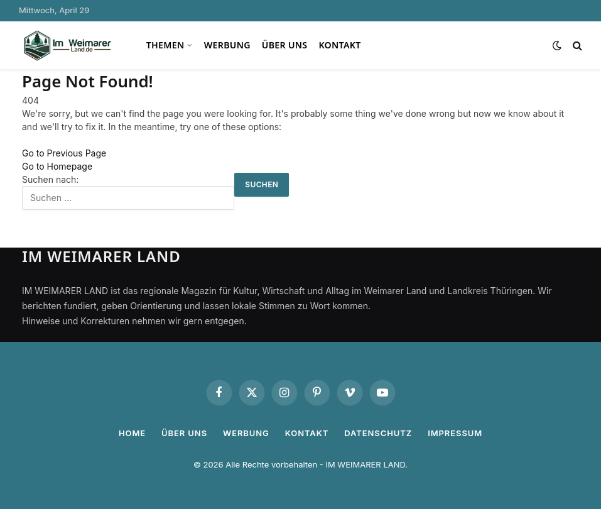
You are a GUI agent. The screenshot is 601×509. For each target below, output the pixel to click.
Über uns (285, 45)
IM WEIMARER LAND (365, 464)
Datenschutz (378, 433)
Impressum (455, 433)
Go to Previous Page (64, 153)
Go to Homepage (57, 166)
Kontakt (339, 45)
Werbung (227, 45)
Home (132, 433)
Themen (165, 45)
